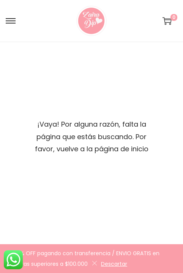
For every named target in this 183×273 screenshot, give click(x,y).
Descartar (109, 264)
